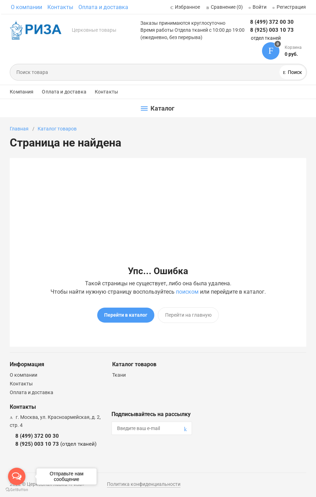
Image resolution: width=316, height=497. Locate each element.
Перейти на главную (188, 315)
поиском (187, 291)
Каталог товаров (57, 128)
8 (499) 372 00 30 (272, 22)
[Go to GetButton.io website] (17, 490)
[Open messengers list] (16, 476)
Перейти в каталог (125, 315)
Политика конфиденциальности (143, 484)
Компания (21, 92)
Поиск (294, 72)
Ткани (119, 375)
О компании (26, 7)
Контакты (60, 7)
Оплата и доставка (103, 7)
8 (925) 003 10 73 (272, 30)
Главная (19, 128)
